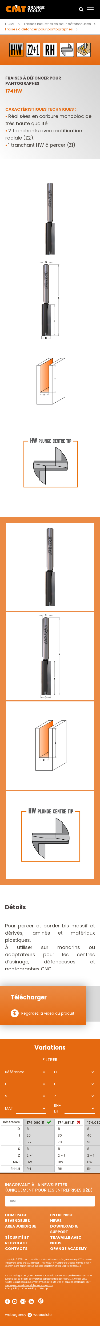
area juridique (20, 1226)
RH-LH (57, 1108)
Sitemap (43, 1288)
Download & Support (64, 1229)
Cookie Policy (29, 1288)
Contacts (16, 1248)
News (56, 1220)
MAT (9, 1108)
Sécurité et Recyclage (17, 1240)
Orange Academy (68, 1248)
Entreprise (61, 1215)
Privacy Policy (12, 1288)
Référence (15, 1072)
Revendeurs (17, 1220)
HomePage (16, 1215)
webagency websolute (28, 1314)
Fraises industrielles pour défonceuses (57, 23)
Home (10, 23)
